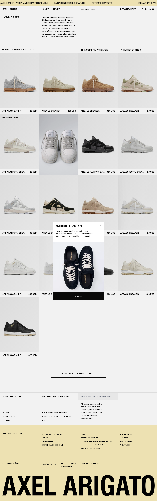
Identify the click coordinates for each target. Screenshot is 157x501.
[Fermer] (100, 226)
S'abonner (78, 296)
